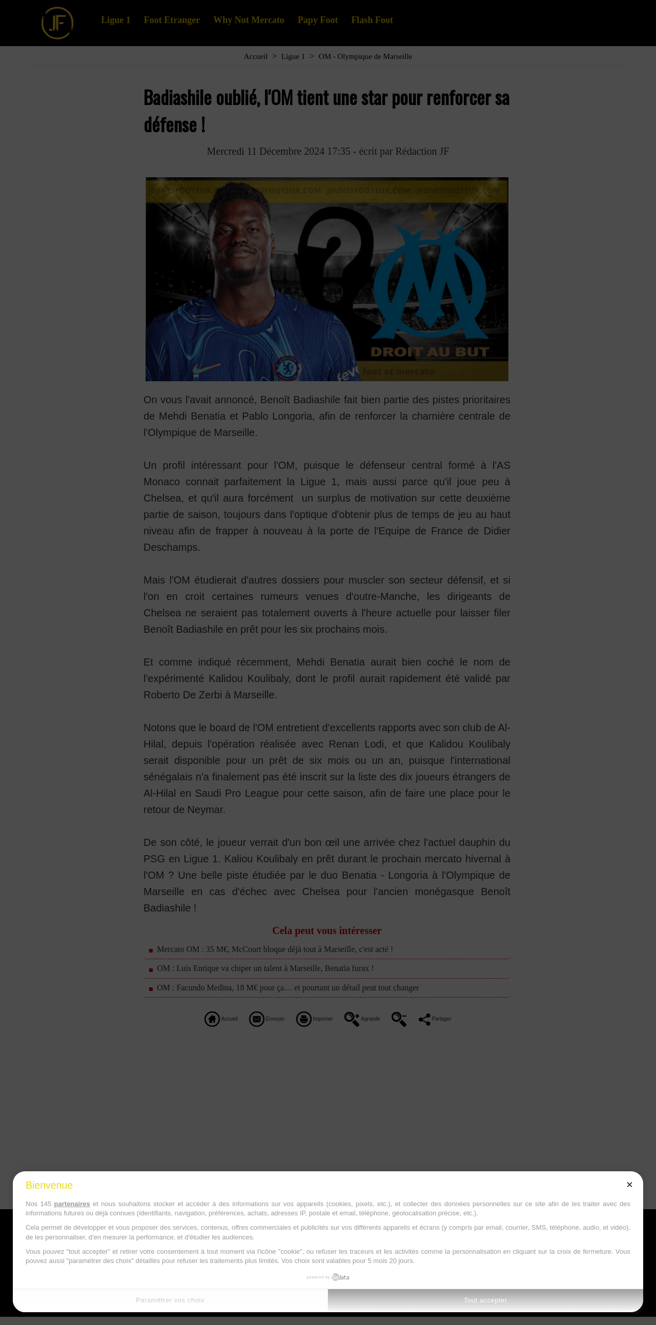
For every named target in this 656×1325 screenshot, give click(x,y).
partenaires (72, 1204)
